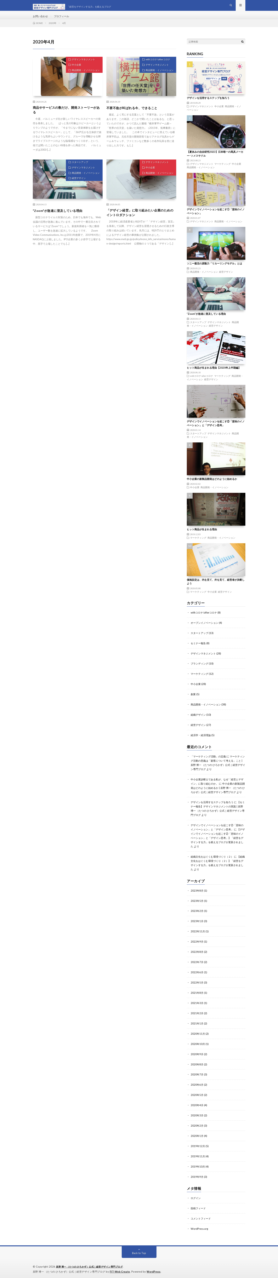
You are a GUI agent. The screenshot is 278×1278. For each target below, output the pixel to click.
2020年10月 (198, 1045)
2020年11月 (198, 1035)
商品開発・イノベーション (84, 79)
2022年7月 (197, 964)
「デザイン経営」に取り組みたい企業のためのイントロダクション (140, 220)
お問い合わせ (41, 19)
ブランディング (200, 668)
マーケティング (222, 170)
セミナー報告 (199, 648)
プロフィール (63, 19)
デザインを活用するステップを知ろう (208, 104)
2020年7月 (197, 1075)
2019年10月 (198, 1165)
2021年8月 (197, 994)
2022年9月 (197, 944)
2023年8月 (197, 894)
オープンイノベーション (205, 628)
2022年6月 (197, 974)
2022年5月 (197, 984)
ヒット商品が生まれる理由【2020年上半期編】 (214, 373)
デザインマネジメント (81, 66)
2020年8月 (197, 1065)
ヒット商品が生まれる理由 (202, 535)
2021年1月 (197, 1025)
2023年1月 (197, 924)
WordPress (154, 1269)
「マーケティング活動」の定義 (210, 760)
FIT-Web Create (120, 1269)
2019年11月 (198, 1155)
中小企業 (74, 72)
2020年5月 (197, 1095)
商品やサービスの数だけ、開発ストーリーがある (67, 116)
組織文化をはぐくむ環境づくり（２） (214, 861)
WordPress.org (200, 1226)
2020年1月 (197, 1135)
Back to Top (139, 1251)
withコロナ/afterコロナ (155, 66)
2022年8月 (197, 954)
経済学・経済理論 (201, 739)
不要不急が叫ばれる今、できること (135, 114)
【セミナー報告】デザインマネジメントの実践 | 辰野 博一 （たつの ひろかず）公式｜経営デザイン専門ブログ (218, 816)
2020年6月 (197, 1085)
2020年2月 (197, 1125)
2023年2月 (197, 914)
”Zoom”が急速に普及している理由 (60, 218)
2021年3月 (197, 1004)
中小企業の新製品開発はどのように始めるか (212, 485)
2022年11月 (198, 934)
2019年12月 (198, 1145)
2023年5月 (197, 904)
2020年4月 (197, 1105)
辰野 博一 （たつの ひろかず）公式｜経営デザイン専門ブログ (92, 1264)
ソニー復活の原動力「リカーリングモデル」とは (214, 269)
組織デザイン (199, 719)
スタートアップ (77, 169)
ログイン (196, 1196)
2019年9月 (197, 1175)
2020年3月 (197, 1115)
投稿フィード (199, 1206)
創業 (193, 699)
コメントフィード (201, 1216)
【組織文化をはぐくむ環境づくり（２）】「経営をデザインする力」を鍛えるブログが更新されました (218, 869)
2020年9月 (197, 1055)
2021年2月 (197, 1015)
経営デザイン (76, 189)
